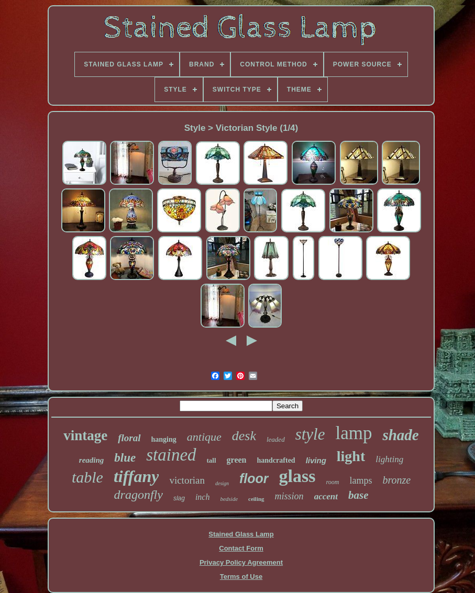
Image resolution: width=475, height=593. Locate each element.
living (316, 460)
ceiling (256, 499)
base (358, 495)
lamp (353, 433)
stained (171, 454)
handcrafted (276, 460)
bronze (396, 480)
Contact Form (241, 548)
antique (204, 436)
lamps (360, 480)
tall (211, 460)
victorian (187, 480)
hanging (163, 439)
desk (244, 435)
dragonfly (138, 494)
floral (129, 437)
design (222, 483)
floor (254, 478)
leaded (276, 439)
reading (91, 460)
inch (202, 497)
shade (400, 435)
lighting (389, 459)
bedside (229, 499)
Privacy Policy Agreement (241, 562)
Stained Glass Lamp (240, 534)
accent (326, 496)
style (310, 434)
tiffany (136, 476)
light (351, 456)
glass (297, 476)
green (237, 459)
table (87, 477)
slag (179, 498)
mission (289, 496)
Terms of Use (241, 576)
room (332, 482)
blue (125, 457)
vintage (85, 435)
